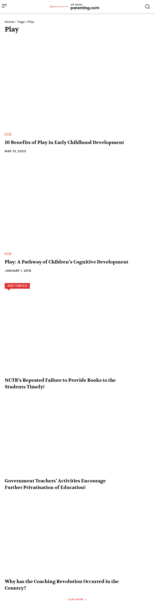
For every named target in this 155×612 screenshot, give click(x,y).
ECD (8, 134)
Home (9, 22)
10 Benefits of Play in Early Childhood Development (64, 142)
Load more (77, 599)
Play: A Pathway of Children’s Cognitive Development (66, 262)
